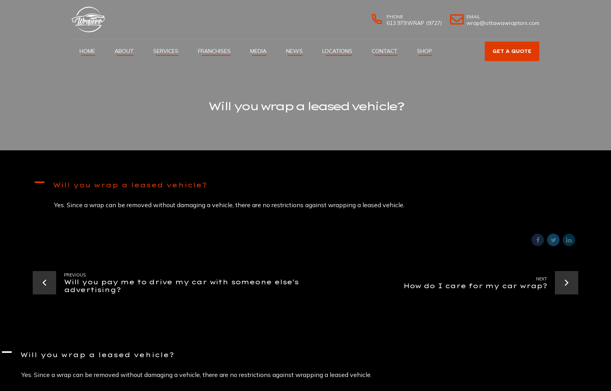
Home (87, 51)
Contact (384, 51)
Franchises (214, 51)
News (294, 51)
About (124, 51)
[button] (305, 186)
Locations (337, 51)
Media (258, 51)
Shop (424, 51)
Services (165, 51)
